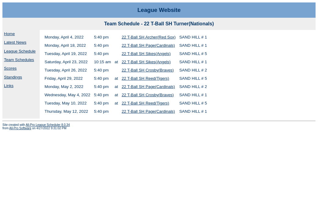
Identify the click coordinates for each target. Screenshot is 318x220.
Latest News (15, 42)
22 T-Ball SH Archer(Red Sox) (149, 37)
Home (9, 33)
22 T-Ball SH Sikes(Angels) (146, 53)
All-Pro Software (20, 128)
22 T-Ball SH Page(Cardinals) (148, 45)
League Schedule (20, 51)
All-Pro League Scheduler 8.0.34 (48, 125)
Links (8, 85)
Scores (10, 68)
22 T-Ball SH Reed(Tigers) (145, 78)
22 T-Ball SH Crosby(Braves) (148, 70)
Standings (13, 77)
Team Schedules (19, 59)
